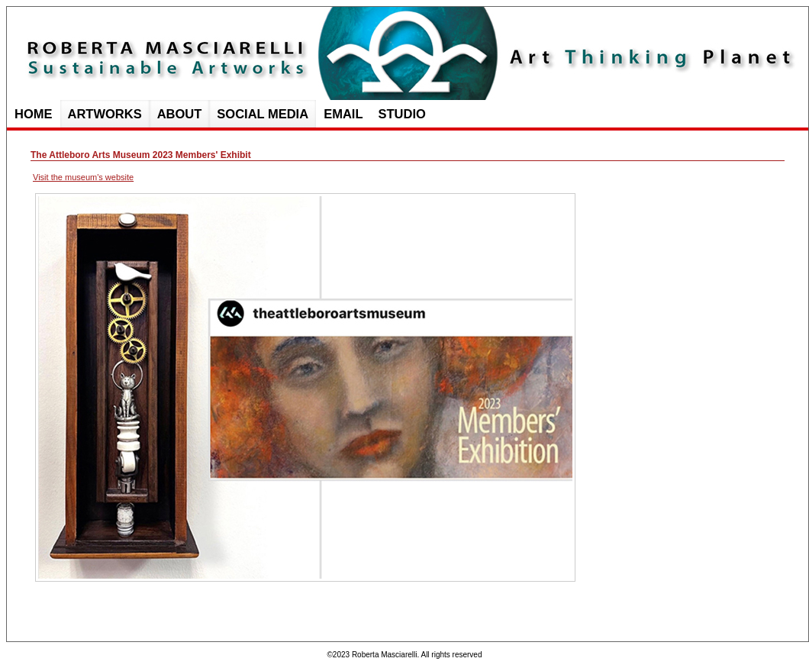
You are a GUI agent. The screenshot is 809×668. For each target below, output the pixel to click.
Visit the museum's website (83, 177)
